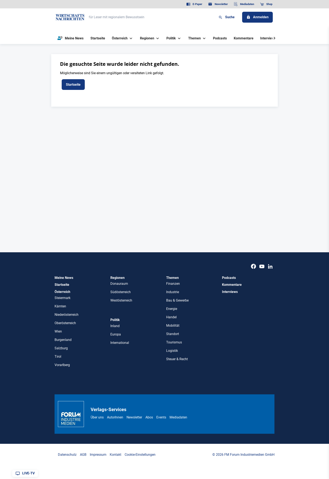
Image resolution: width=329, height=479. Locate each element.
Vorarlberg (62, 365)
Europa (115, 334)
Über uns (97, 417)
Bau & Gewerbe (177, 300)
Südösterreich (120, 292)
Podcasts (229, 278)
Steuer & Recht (177, 359)
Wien (58, 331)
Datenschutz (67, 455)
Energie (171, 309)
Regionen (117, 278)
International (119, 343)
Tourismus (174, 342)
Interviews (230, 292)
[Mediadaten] (244, 4)
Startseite (62, 285)
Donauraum (119, 284)
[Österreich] (118, 38)
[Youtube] (261, 266)
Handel (171, 317)
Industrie (172, 292)
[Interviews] (268, 38)
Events (161, 417)
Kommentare (232, 285)
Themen (172, 278)
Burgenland (63, 340)
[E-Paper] (194, 4)
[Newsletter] (218, 4)
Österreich (62, 292)
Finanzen (173, 284)
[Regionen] (145, 38)
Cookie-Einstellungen (140, 455)
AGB (83, 455)
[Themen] (193, 38)
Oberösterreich (65, 323)
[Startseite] (97, 38)
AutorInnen (115, 417)
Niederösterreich (66, 315)
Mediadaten (178, 417)
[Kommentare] (243, 38)
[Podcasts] (220, 38)
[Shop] (266, 4)
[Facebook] (253, 266)
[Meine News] (70, 38)
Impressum (98, 455)
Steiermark (62, 298)
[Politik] (169, 38)
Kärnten (60, 306)
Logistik (172, 351)
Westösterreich (121, 300)
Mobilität (172, 326)
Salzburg (61, 348)
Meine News (64, 278)
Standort (172, 334)
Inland (115, 326)
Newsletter (134, 417)
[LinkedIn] (270, 266)
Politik (115, 320)
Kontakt (115, 455)
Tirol (58, 357)
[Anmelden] (257, 17)
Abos (149, 417)
